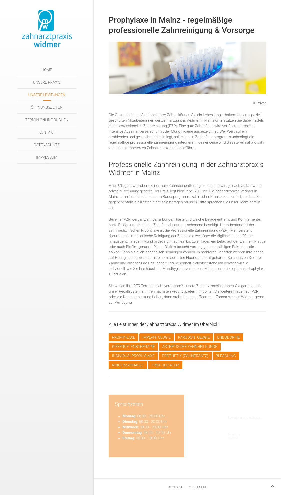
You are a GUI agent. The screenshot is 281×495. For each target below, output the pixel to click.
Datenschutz (47, 145)
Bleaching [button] (226, 356)
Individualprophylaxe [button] (133, 356)
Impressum (46, 157)
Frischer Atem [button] (165, 365)
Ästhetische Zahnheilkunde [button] (189, 346)
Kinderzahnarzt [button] (128, 365)
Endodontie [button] (228, 337)
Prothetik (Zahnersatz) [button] (185, 356)
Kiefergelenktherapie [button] (133, 346)
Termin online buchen (46, 120)
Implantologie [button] (156, 337)
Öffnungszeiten (47, 107)
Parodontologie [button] (194, 337)
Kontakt (46, 132)
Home (46, 70)
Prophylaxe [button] (123, 337)
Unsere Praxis (47, 82)
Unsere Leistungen (46, 95)
